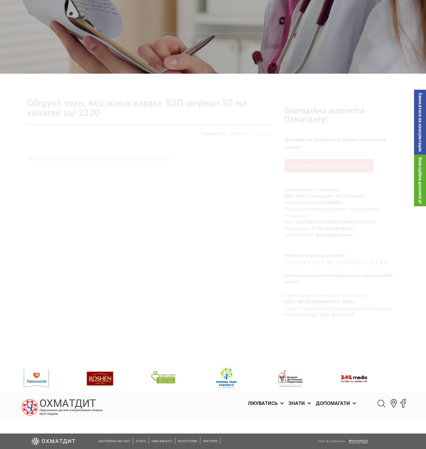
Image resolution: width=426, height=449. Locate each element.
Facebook (238, 157)
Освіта (141, 441)
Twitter (263, 157)
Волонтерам (187, 441)
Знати (297, 11)
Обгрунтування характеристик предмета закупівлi (153, 61)
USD (288, 285)
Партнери (210, 441)
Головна (84, 61)
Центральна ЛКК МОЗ (114, 441)
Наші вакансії (162, 441)
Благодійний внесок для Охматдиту (329, 189)
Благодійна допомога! (420, 180)
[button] (420, 122)
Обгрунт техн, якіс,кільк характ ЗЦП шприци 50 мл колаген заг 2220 (98, 181)
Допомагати (333, 11)
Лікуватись (263, 11)
